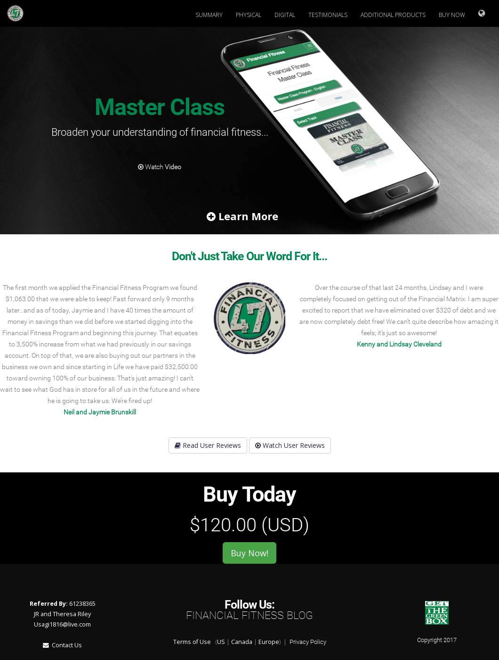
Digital (284, 15)
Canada (241, 642)
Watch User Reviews (290, 445)
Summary (209, 15)
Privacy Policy (308, 641)
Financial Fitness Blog (249, 615)
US (221, 642)
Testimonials (327, 15)
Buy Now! (249, 553)
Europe (268, 642)
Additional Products (393, 15)
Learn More (242, 216)
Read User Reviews (208, 445)
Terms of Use (192, 642)
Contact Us (62, 645)
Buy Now (452, 15)
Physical (248, 15)
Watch (159, 167)
